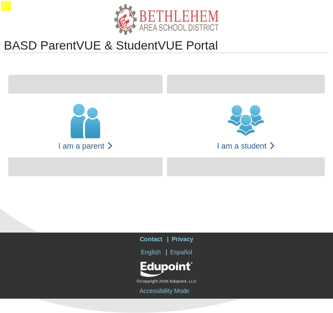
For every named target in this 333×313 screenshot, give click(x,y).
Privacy (182, 239)
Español (181, 252)
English (151, 252)
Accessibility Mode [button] (164, 290)
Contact (151, 239)
